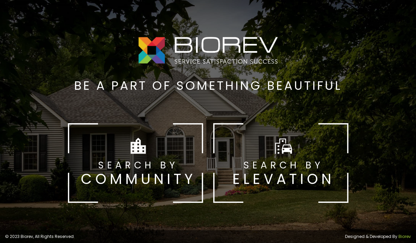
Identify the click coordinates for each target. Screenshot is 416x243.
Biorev (404, 236)
